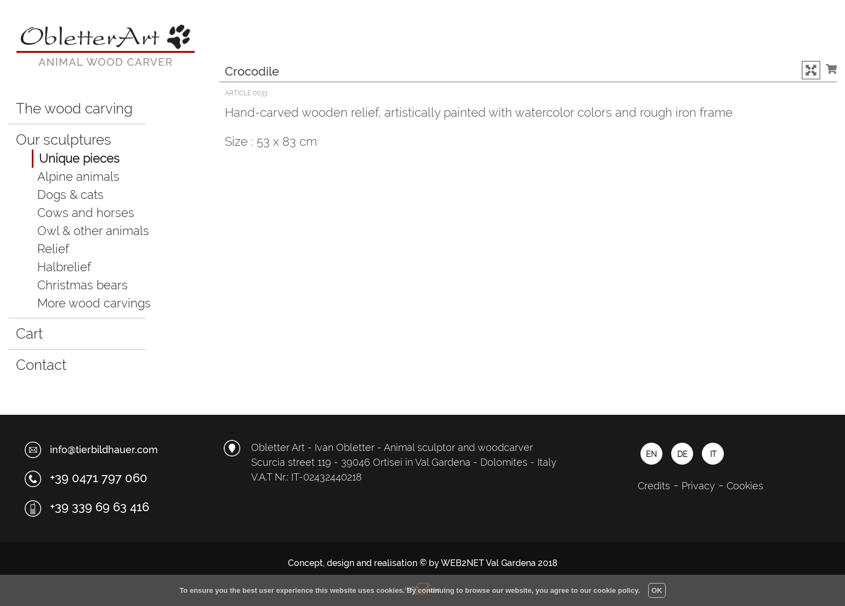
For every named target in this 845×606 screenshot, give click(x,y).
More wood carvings (94, 303)
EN (651, 454)
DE (682, 454)
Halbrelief (64, 267)
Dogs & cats (70, 194)
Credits (654, 485)
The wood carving (74, 108)
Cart (38, 332)
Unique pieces (79, 158)
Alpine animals (78, 176)
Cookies (745, 485)
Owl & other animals (93, 231)
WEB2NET (462, 563)
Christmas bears (82, 285)
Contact (41, 365)
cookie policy (615, 590)
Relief (53, 249)
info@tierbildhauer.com (104, 449)
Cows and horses (85, 212)
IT (713, 454)
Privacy (698, 485)
